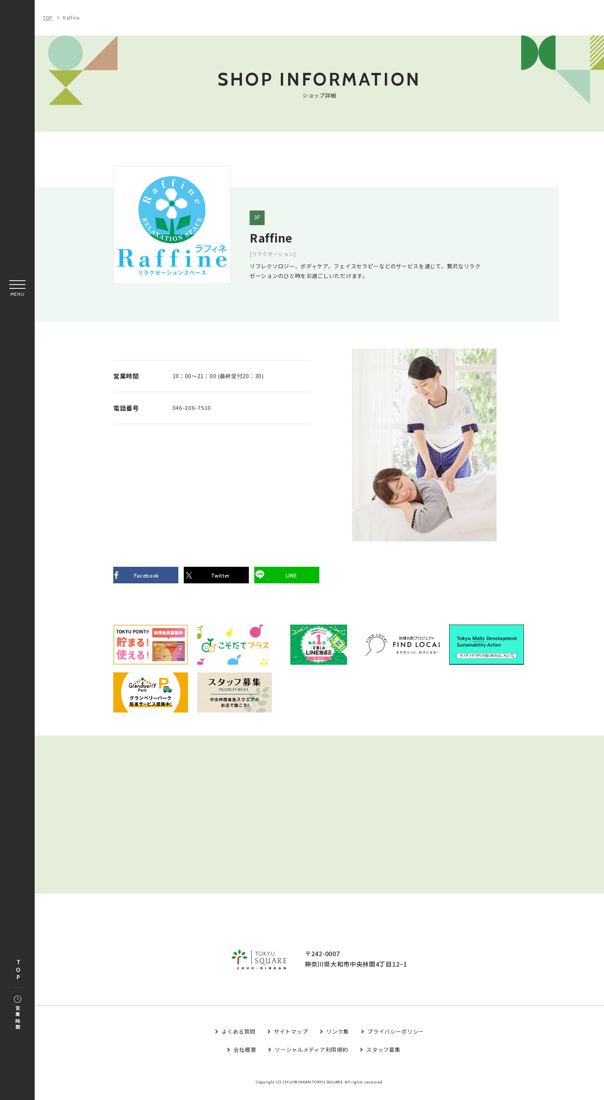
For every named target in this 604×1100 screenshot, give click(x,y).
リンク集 (337, 1039)
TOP (18, 970)
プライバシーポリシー (395, 1039)
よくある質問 (238, 1039)
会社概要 (244, 1056)
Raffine (71, 17)
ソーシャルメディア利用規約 (311, 1056)
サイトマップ (291, 1039)
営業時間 (17, 1013)
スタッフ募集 (383, 1056)
